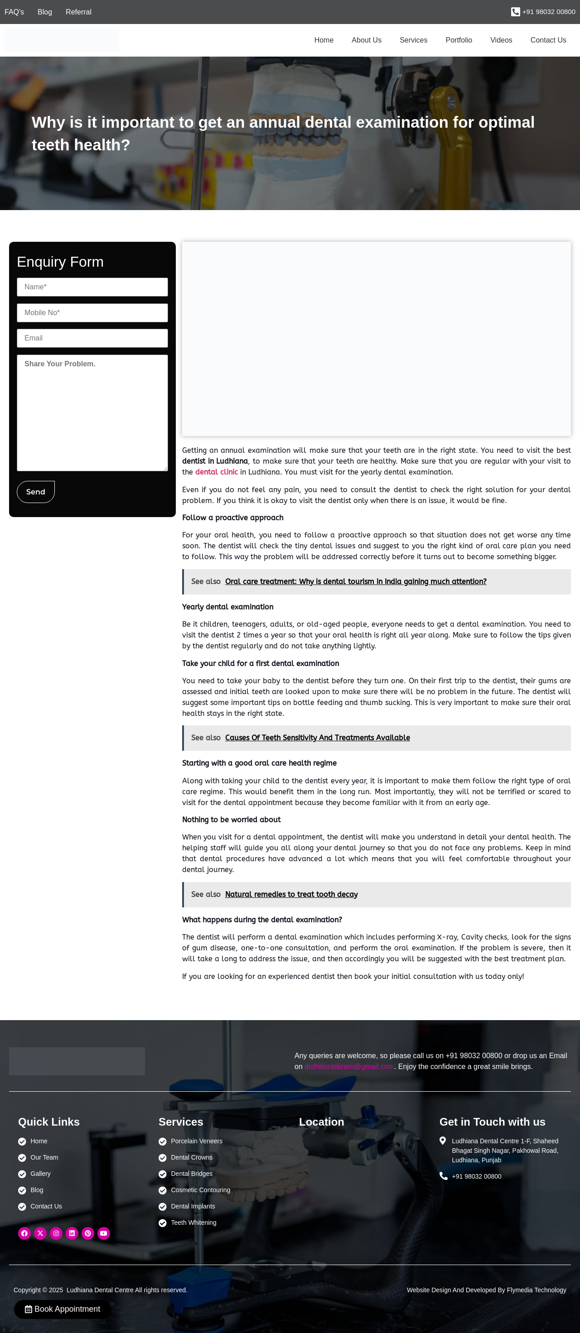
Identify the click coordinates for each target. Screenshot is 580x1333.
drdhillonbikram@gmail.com (349, 1066)
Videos (501, 40)
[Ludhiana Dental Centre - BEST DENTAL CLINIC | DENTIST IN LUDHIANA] (360, 1179)
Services (413, 40)
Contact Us (548, 40)
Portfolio (459, 40)
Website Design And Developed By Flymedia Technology (486, 1290)
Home (324, 40)
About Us (367, 40)
